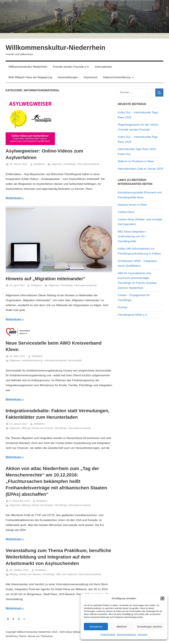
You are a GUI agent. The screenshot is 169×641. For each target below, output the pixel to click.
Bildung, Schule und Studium (38, 428)
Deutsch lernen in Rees (132, 204)
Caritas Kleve (126, 212)
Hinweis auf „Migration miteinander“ (45, 278)
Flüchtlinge (70, 164)
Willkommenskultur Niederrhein (27, 66)
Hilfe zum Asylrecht (66, 574)
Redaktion (39, 164)
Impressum (143, 634)
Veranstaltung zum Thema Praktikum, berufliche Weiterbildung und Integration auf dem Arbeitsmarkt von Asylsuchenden (58, 557)
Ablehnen (121, 626)
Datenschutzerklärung (126, 634)
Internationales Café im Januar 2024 (140, 168)
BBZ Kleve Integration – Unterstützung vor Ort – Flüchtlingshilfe (132, 236)
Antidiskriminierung (32, 360)
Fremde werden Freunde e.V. (71, 66)
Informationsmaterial (88, 164)
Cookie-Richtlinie (107, 634)
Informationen (103, 66)
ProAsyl (122, 307)
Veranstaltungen (68, 77)
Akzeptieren (95, 626)
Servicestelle (75, 360)
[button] (162, 598)
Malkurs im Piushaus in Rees (136, 161)
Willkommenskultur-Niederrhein (55, 47)
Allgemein (56, 164)
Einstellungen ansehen (149, 626)
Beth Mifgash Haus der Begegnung (30, 77)
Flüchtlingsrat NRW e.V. (132, 314)
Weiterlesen (13, 198)
